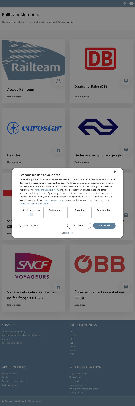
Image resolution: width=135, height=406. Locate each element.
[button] (28, 225)
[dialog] (67, 203)
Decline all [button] (79, 225)
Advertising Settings (54, 200)
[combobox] (115, 171)
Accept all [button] (104, 225)
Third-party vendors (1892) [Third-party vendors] (47, 189)
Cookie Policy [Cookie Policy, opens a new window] (67, 233)
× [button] (119, 172)
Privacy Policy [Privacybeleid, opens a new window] (42, 203)
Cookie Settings (26, 203)
